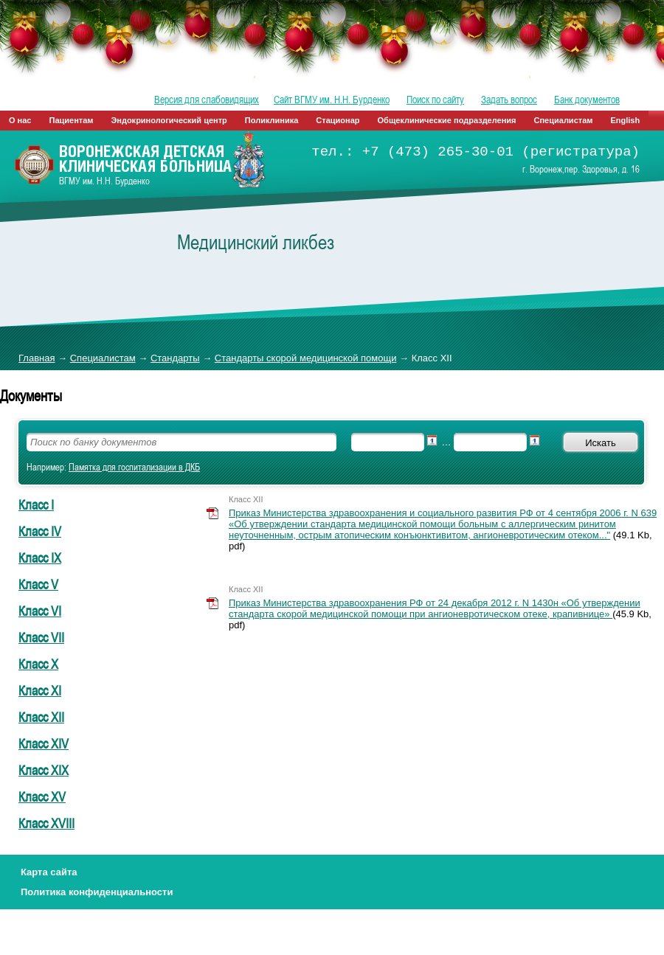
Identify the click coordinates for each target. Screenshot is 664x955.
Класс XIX (43, 769)
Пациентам (71, 120)
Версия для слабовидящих (206, 99)
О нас (20, 120)
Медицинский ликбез (255, 242)
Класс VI (39, 610)
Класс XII (41, 716)
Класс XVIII (46, 823)
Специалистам (563, 120)
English (625, 120)
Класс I (36, 504)
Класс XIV (43, 743)
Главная (36, 358)
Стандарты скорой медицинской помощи (306, 358)
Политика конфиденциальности (97, 891)
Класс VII (41, 637)
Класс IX (39, 557)
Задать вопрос (509, 99)
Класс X (38, 663)
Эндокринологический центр (168, 120)
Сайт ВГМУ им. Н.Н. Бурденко (332, 99)
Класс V (38, 584)
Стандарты (175, 358)
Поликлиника (272, 120)
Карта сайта (49, 872)
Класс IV (39, 531)
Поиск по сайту (435, 99)
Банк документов (587, 99)
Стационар (337, 120)
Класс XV (42, 796)
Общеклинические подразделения (447, 120)
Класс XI (39, 690)
